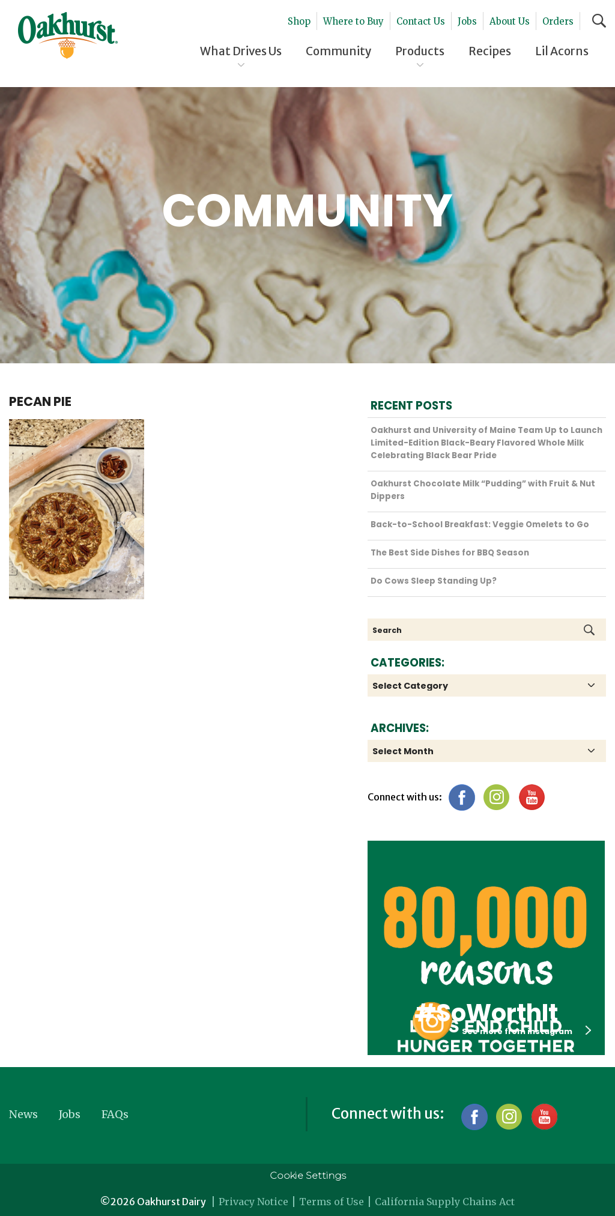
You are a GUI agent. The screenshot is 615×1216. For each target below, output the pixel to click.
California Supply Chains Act (445, 1201)
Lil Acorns (562, 51)
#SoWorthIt (486, 1013)
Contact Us (420, 21)
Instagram (496, 797)
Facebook (461, 797)
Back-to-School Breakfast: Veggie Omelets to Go (480, 524)
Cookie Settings (308, 1175)
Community (338, 51)
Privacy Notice (253, 1201)
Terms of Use (331, 1201)
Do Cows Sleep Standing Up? (434, 581)
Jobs (467, 21)
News (23, 1114)
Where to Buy (353, 21)
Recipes (489, 51)
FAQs (115, 1114)
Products (419, 51)
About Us (509, 21)
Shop (299, 21)
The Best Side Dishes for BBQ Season (450, 552)
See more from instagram (526, 1031)
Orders (558, 21)
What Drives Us (241, 51)
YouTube (531, 797)
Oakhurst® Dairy (68, 35)
